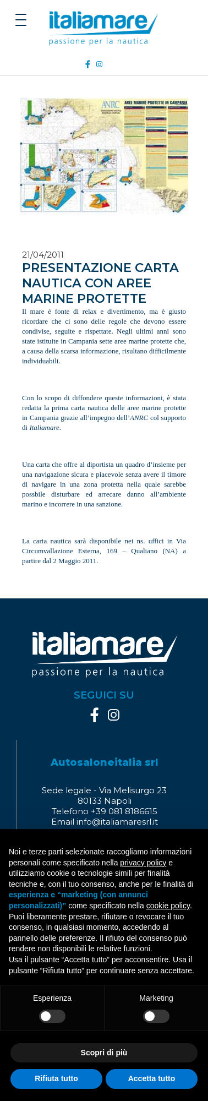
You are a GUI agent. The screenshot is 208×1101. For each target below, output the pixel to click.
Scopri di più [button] (104, 1052)
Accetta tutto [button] (152, 1078)
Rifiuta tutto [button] (56, 1078)
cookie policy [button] (168, 905)
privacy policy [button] (143, 862)
